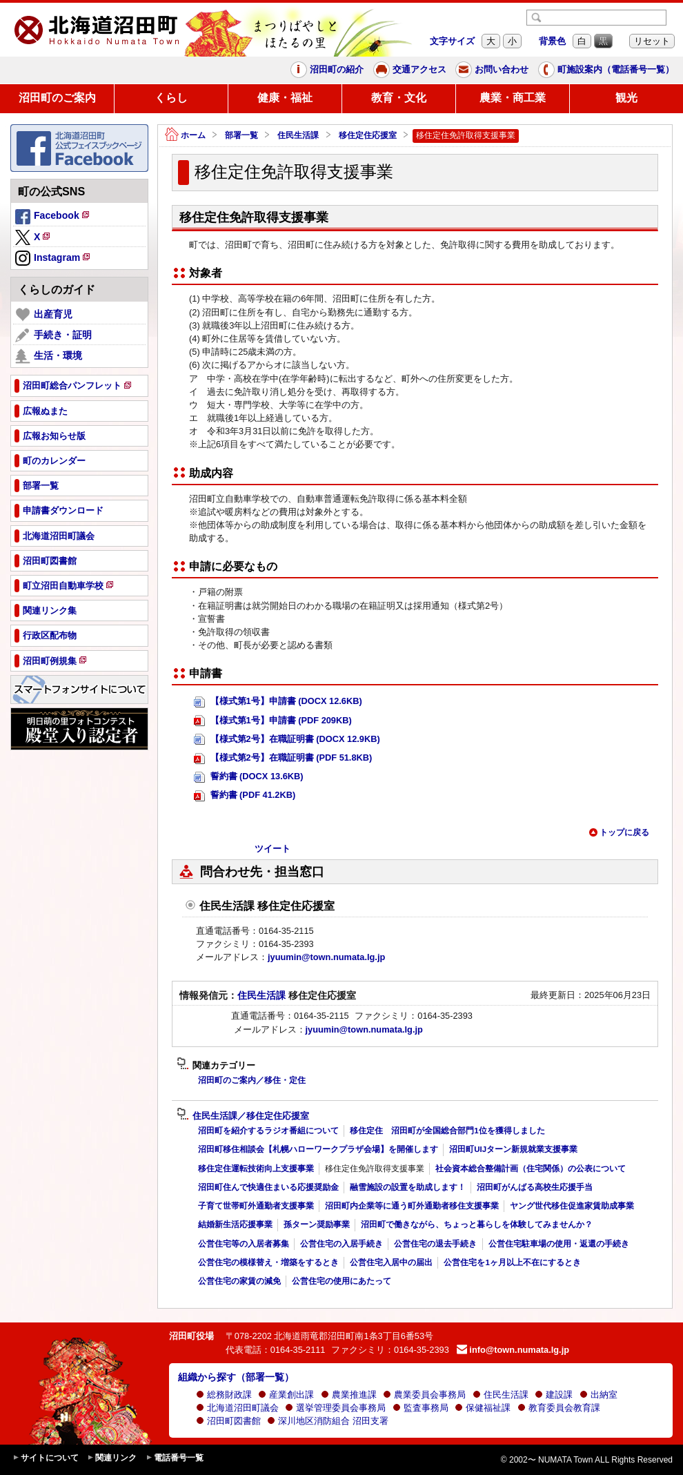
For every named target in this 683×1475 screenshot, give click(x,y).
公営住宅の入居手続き (341, 1244)
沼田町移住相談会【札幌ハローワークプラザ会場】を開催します (318, 1149)
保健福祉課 (483, 1408)
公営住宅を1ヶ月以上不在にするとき (512, 1262)
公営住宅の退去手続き (435, 1244)
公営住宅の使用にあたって (341, 1281)
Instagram (53, 259)
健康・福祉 (285, 98)
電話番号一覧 (175, 1458)
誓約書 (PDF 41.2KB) (244, 795)
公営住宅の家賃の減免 (239, 1281)
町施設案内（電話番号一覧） (606, 69)
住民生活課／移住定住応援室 (243, 1116)
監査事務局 (420, 1408)
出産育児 (43, 314)
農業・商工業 (512, 98)
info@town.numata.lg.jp (513, 1350)
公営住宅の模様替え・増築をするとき (268, 1262)
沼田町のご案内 (57, 98)
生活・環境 (48, 356)
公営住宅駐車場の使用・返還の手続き (558, 1244)
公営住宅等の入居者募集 (243, 1244)
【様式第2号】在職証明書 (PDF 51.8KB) (283, 758)
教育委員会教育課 (558, 1408)
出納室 (598, 1394)
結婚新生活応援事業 (235, 1224)
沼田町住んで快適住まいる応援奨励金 (268, 1187)
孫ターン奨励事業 (317, 1224)
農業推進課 (349, 1394)
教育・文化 (398, 98)
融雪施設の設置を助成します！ (408, 1187)
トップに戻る (618, 832)
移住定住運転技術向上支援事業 (256, 1168)
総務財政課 (224, 1394)
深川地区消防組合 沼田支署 (327, 1421)
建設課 (554, 1394)
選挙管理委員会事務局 (335, 1408)
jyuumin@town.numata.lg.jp (326, 957)
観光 (626, 98)
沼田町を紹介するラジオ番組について (268, 1130)
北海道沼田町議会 (237, 1408)
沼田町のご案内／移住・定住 (252, 1080)
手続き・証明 (53, 335)
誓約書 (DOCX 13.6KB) (249, 777)
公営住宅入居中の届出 (391, 1262)
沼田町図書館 (228, 1421)
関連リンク (112, 1458)
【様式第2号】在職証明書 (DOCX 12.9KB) (287, 739)
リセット (652, 41)
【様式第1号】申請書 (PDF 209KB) (273, 721)
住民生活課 (298, 135)
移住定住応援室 (368, 135)
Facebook (53, 217)
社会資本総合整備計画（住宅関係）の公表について (530, 1168)
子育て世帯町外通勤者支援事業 (256, 1206)
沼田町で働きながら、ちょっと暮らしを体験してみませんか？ (477, 1224)
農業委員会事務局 (424, 1394)
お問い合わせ (491, 69)
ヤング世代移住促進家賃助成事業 (572, 1206)
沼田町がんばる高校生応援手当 (535, 1187)
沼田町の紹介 (327, 69)
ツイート (272, 848)
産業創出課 (286, 1394)
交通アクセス (409, 69)
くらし (171, 98)
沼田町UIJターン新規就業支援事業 (513, 1149)
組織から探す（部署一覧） (236, 1377)
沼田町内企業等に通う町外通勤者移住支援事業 (412, 1206)
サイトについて (45, 1458)
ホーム (185, 135)
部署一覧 (241, 135)
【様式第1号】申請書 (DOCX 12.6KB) (278, 701)
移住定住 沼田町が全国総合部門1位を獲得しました (447, 1130)
